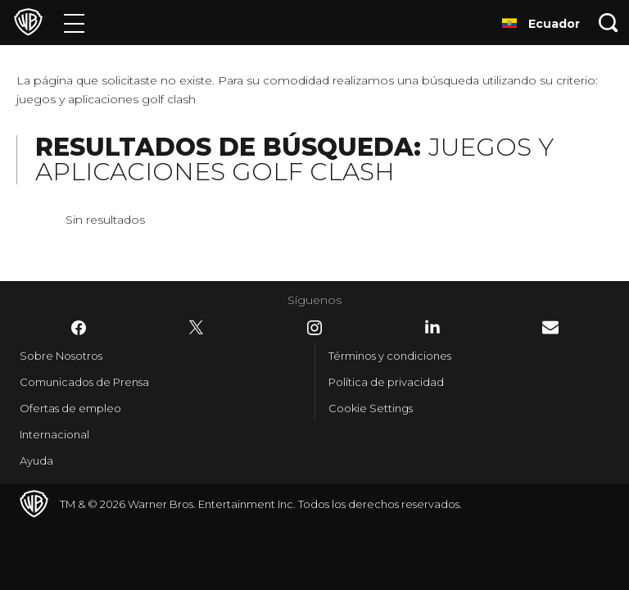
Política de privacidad (386, 381)
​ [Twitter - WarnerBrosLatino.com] (196, 327)
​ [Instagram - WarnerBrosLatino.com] (314, 327)
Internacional (54, 434)
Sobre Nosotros (61, 355)
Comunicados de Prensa (84, 381)
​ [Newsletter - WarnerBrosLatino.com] (550, 327)
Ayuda (36, 460)
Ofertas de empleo (70, 408)
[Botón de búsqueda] (608, 22)
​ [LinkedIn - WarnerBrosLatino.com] (432, 327)
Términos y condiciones (389, 355)
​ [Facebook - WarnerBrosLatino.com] (78, 327)
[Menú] (74, 22)
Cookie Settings (370, 408)
